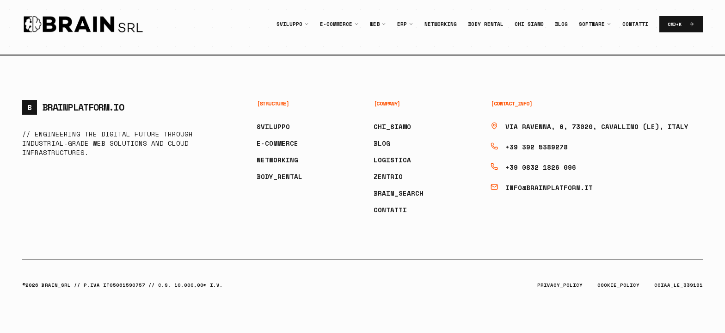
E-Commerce (336, 24)
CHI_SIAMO (392, 126)
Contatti (635, 24)
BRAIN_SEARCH (399, 193)
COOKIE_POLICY (618, 285)
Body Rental (486, 24)
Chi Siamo (529, 24)
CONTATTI (390, 210)
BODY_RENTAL (279, 176)
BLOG (382, 143)
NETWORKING (277, 160)
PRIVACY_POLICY (560, 285)
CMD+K (681, 24)
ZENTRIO (388, 176)
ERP (402, 24)
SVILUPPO (273, 126)
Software (592, 24)
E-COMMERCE (277, 143)
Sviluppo (289, 24)
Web (375, 24)
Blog (561, 24)
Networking (440, 24)
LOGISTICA (392, 160)
